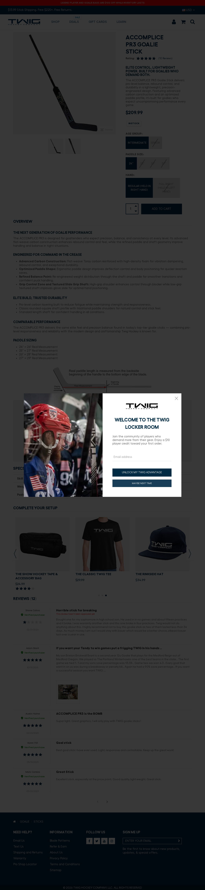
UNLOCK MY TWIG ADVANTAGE (142, 472)
